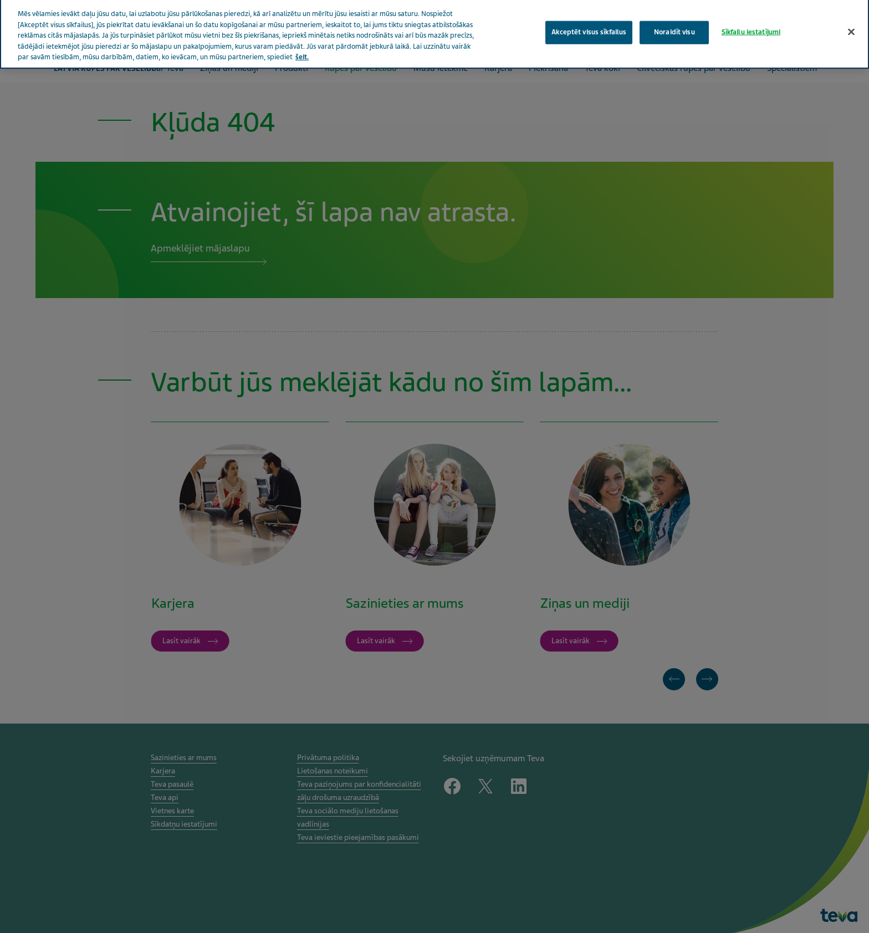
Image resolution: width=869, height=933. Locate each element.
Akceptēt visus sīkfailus (588, 23)
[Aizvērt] (851, 24)
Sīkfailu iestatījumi (751, 23)
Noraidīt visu (674, 23)
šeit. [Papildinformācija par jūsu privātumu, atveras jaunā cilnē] (302, 49)
